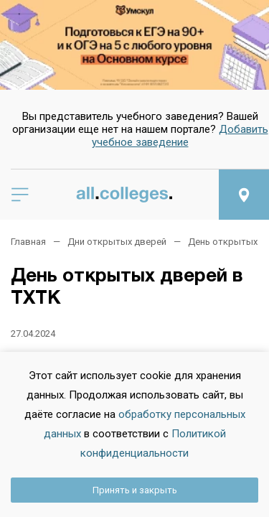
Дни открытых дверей (116, 241)
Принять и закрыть (135, 490)
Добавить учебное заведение (180, 136)
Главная (28, 241)
